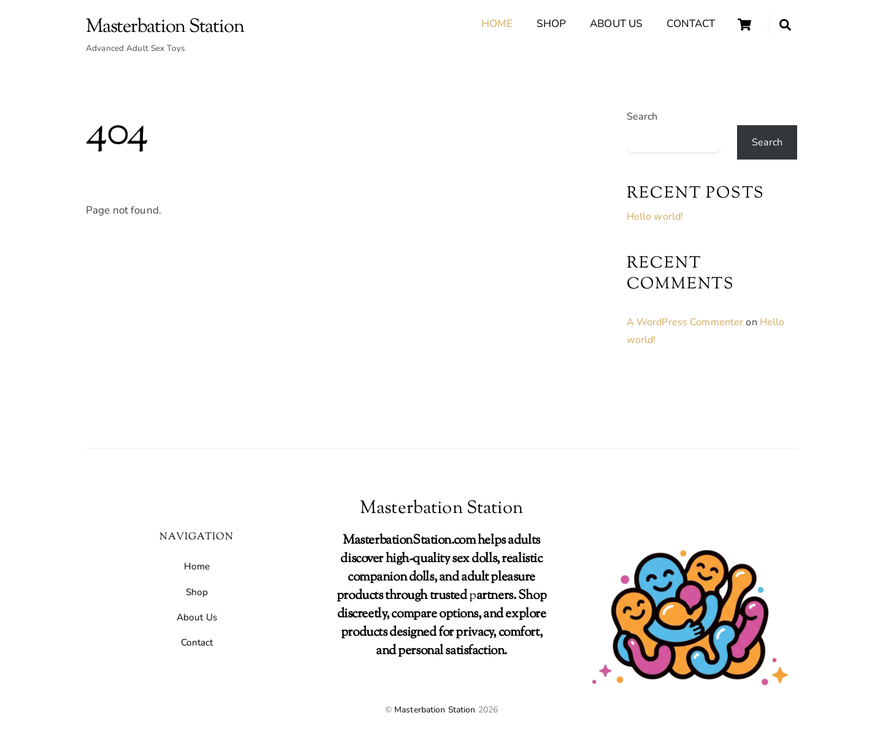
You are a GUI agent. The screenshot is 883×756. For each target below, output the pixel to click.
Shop (551, 24)
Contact (691, 24)
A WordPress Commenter (685, 323)
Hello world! (655, 217)
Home (497, 24)
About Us (616, 24)
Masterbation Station (435, 710)
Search (642, 117)
